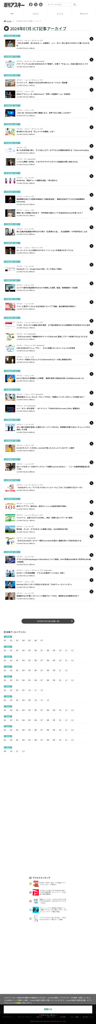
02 (11, 640)
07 (42, 640)
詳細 (18, 1003)
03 (17, 640)
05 (29, 640)
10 (60, 650)
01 (5, 640)
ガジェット (84, 13)
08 (48, 650)
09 (54, 650)
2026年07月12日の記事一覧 (48, 621)
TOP (12, 13)
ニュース (60, 13)
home (8, 21)
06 (35, 640)
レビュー (36, 13)
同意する (48, 1009)
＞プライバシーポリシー (48, 1015)
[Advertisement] (48, 779)
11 (66, 650)
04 (23, 640)
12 (72, 650)
